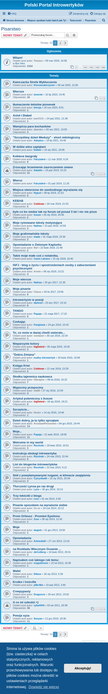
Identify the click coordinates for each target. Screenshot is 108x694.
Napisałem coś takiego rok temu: (36, 560)
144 (103, 67)
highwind (39, 346)
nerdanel (39, 335)
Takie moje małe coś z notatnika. (36, 255)
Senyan (38, 618)
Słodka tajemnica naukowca (32, 376)
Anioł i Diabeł (22, 115)
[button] (65, 43)
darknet (38, 302)
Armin (37, 271)
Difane (37, 574)
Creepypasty (22, 591)
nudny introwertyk (44, 357)
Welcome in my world (28, 442)
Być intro (20, 63)
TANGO (18, 310)
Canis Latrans (42, 258)
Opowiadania (22, 538)
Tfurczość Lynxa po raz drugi (33, 486)
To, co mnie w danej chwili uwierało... (39, 332)
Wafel (17, 571)
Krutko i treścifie (24, 582)
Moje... (17, 431)
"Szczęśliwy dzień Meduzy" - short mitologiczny (46, 137)
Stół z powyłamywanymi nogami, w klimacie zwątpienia (51, 475)
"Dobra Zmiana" (24, 354)
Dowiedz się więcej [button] (44, 687)
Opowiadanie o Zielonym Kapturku (37, 244)
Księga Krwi (21, 365)
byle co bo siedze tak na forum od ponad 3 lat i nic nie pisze (55, 211)
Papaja (38, 313)
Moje (16, 527)
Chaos (37, 291)
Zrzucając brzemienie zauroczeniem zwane (43, 167)
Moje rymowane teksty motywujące (37, 222)
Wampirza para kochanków (32, 126)
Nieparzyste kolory (26, 343)
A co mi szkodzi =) (25, 602)
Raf (36, 247)
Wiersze (18, 91)
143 (97, 67)
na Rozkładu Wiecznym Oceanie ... (37, 549)
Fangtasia (39, 324)
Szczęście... (21, 409)
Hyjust (37, 192)
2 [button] (60, 43)
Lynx (36, 489)
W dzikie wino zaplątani (29, 146)
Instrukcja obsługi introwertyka (35, 453)
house (37, 214)
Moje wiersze (22, 279)
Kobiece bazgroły (25, 156)
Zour (36, 519)
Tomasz (38, 60)
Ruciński (39, 445)
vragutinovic (41, 563)
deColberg (40, 552)
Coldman (39, 203)
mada (37, 236)
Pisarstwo (11, 28)
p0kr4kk (38, 585)
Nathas (38, 225)
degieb (38, 530)
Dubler (38, 149)
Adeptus (39, 140)
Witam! (18, 57)
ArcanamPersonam (45, 423)
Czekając (19, 321)
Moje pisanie (22, 288)
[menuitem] (11, 13)
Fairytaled (39, 159)
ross (36, 498)
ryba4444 (39, 605)
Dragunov (39, 594)
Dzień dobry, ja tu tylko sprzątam (36, 420)
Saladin (38, 170)
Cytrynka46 (40, 478)
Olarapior (39, 379)
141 (85, 67)
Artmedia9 (40, 541)
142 (91, 67)
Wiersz (17, 180)
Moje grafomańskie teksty (31, 233)
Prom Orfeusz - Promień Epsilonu (36, 516)
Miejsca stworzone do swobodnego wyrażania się (47, 189)
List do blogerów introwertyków (35, 464)
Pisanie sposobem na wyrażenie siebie (40, 505)
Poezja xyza (21, 615)
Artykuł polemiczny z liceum (33, 398)
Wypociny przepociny (28, 387)
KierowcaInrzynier (44, 85)
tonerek (38, 94)
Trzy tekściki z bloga (27, 495)
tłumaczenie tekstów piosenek (34, 104)
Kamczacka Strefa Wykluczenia (35, 82)
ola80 (37, 390)
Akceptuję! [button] (83, 668)
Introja (37, 107)
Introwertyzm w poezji (28, 299)
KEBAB (18, 200)
